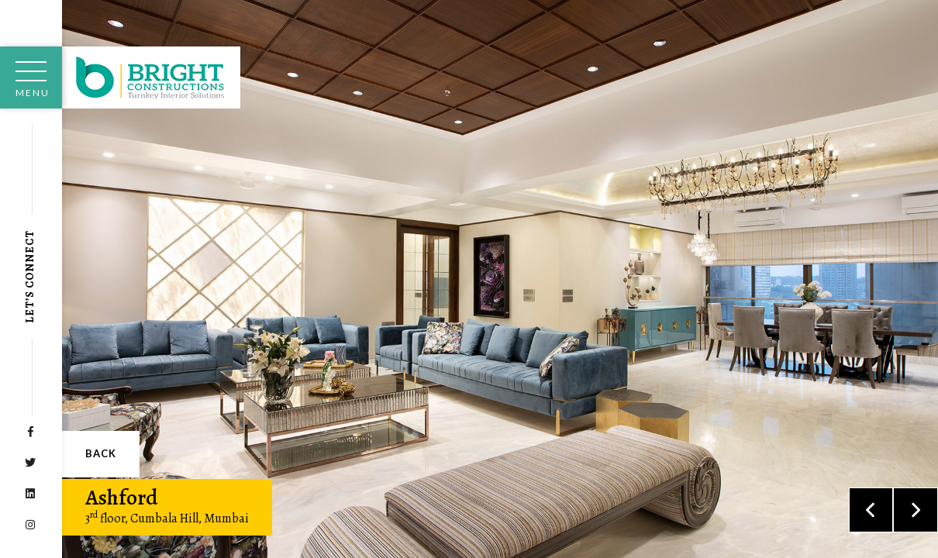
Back (100, 453)
